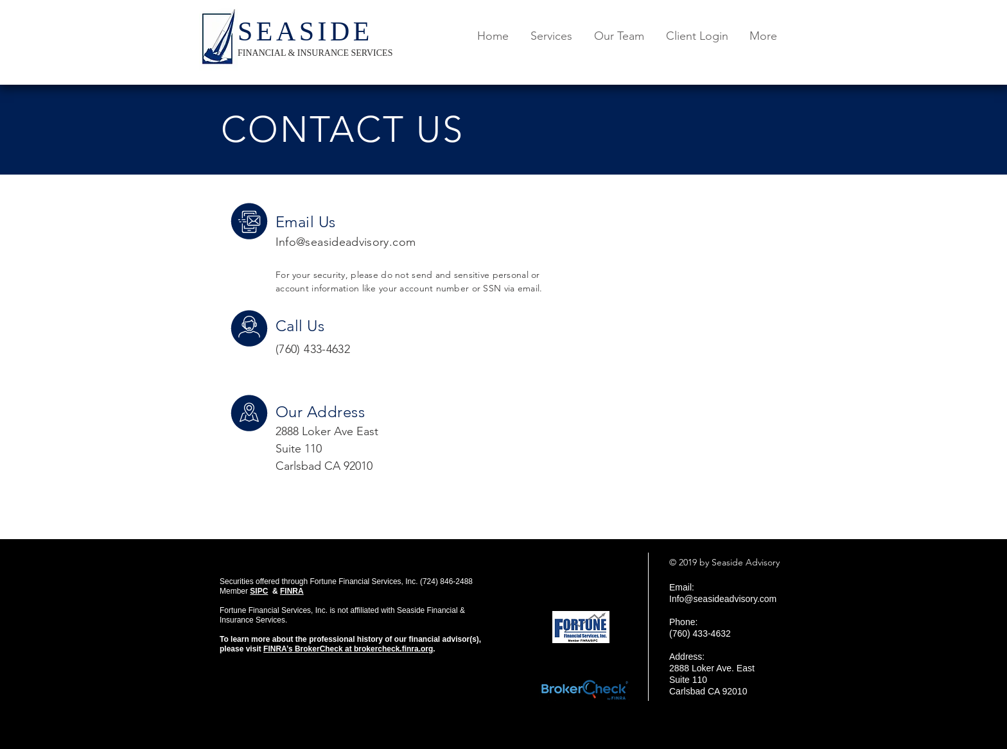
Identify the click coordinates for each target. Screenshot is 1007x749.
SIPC (259, 591)
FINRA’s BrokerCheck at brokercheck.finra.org (348, 648)
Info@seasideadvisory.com (722, 599)
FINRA (292, 591)
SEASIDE (305, 31)
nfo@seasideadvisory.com (347, 242)
